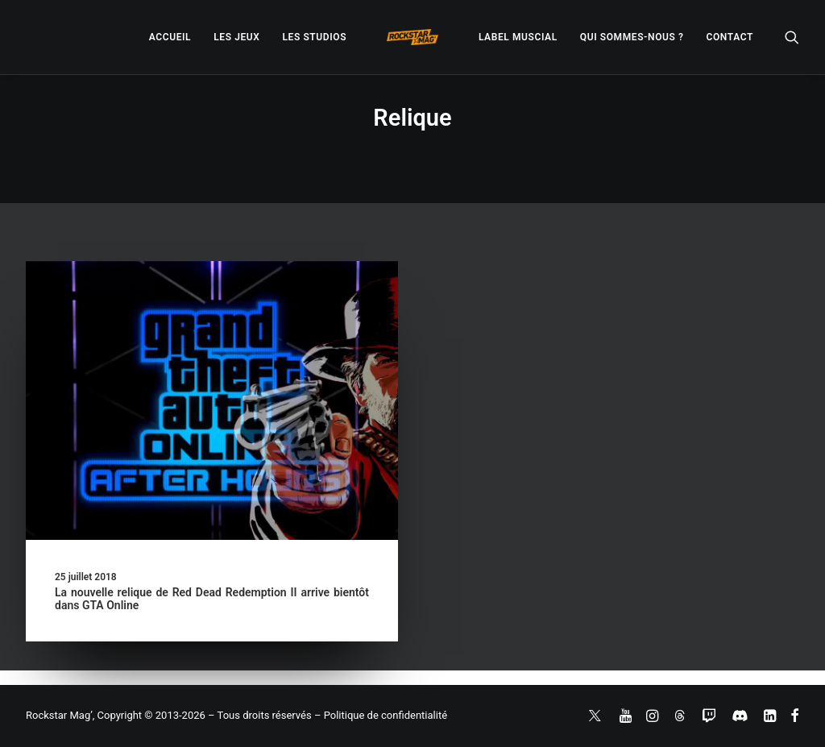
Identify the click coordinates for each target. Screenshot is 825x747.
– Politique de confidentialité (380, 715)
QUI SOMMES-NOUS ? (632, 37)
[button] (792, 37)
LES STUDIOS (314, 37)
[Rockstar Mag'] (412, 37)
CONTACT (730, 37)
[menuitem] (170, 37)
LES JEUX (236, 37)
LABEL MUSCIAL (518, 37)
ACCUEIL (170, 37)
